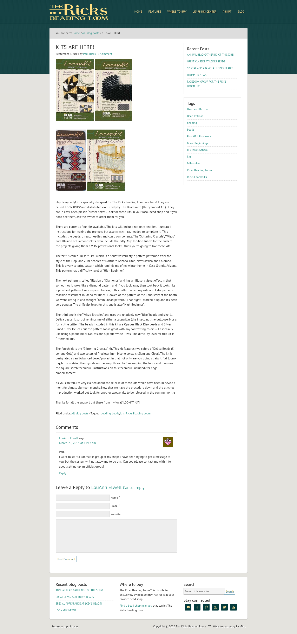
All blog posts (90, 33)
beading (106, 413)
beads (115, 413)
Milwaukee (193, 163)
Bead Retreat (195, 116)
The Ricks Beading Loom (86, 12)
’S (206, 61)
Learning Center (205, 11)
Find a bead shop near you (136, 605)
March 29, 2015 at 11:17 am (77, 443)
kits (122, 413)
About (227, 11)
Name (114, 497)
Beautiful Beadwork (199, 136)
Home (138, 11)
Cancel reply (134, 487)
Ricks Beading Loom (138, 413)
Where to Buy (176, 11)
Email (114, 506)
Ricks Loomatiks (197, 177)
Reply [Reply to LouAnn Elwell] (62, 473)
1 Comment (105, 54)
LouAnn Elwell (68, 438)
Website (115, 514)
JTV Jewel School (197, 150)
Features (154, 11)
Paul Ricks (89, 54)
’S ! (210, 68)
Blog (241, 11)
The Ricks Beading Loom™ (193, 626)
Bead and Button (197, 109)
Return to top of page (65, 626)
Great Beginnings (197, 143)
